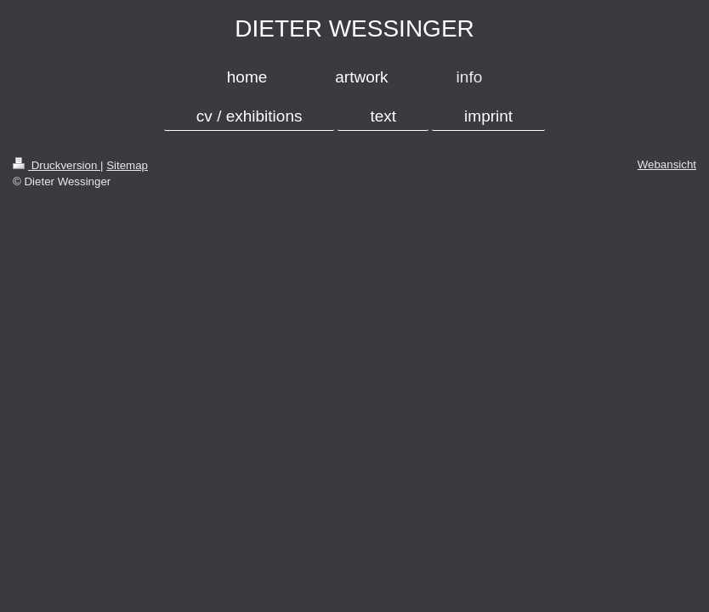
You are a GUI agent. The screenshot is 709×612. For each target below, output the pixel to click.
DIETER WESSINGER (354, 28)
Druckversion (56, 165)
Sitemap (127, 165)
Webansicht (667, 164)
